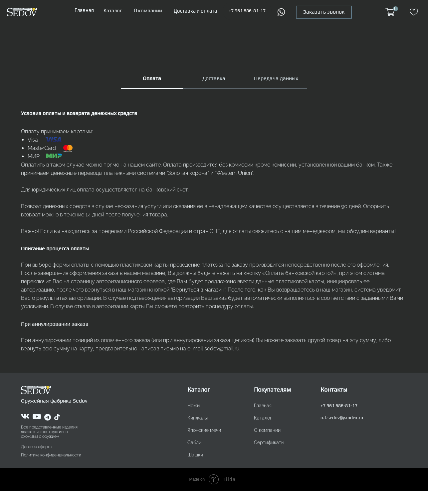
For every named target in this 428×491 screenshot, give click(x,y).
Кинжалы (197, 418)
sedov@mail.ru (221, 348)
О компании (148, 10)
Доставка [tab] (213, 78)
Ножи (193, 405)
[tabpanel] (214, 241)
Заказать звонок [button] (323, 12)
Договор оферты (36, 446)
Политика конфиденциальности (51, 455)
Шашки (195, 454)
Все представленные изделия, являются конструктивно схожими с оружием (50, 432)
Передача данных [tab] (276, 78)
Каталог (113, 10)
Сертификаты (269, 442)
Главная (84, 10)
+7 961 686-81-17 (247, 10)
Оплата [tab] (152, 78)
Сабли (194, 442)
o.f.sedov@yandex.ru (342, 417)
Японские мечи (204, 430)
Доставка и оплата (195, 11)
